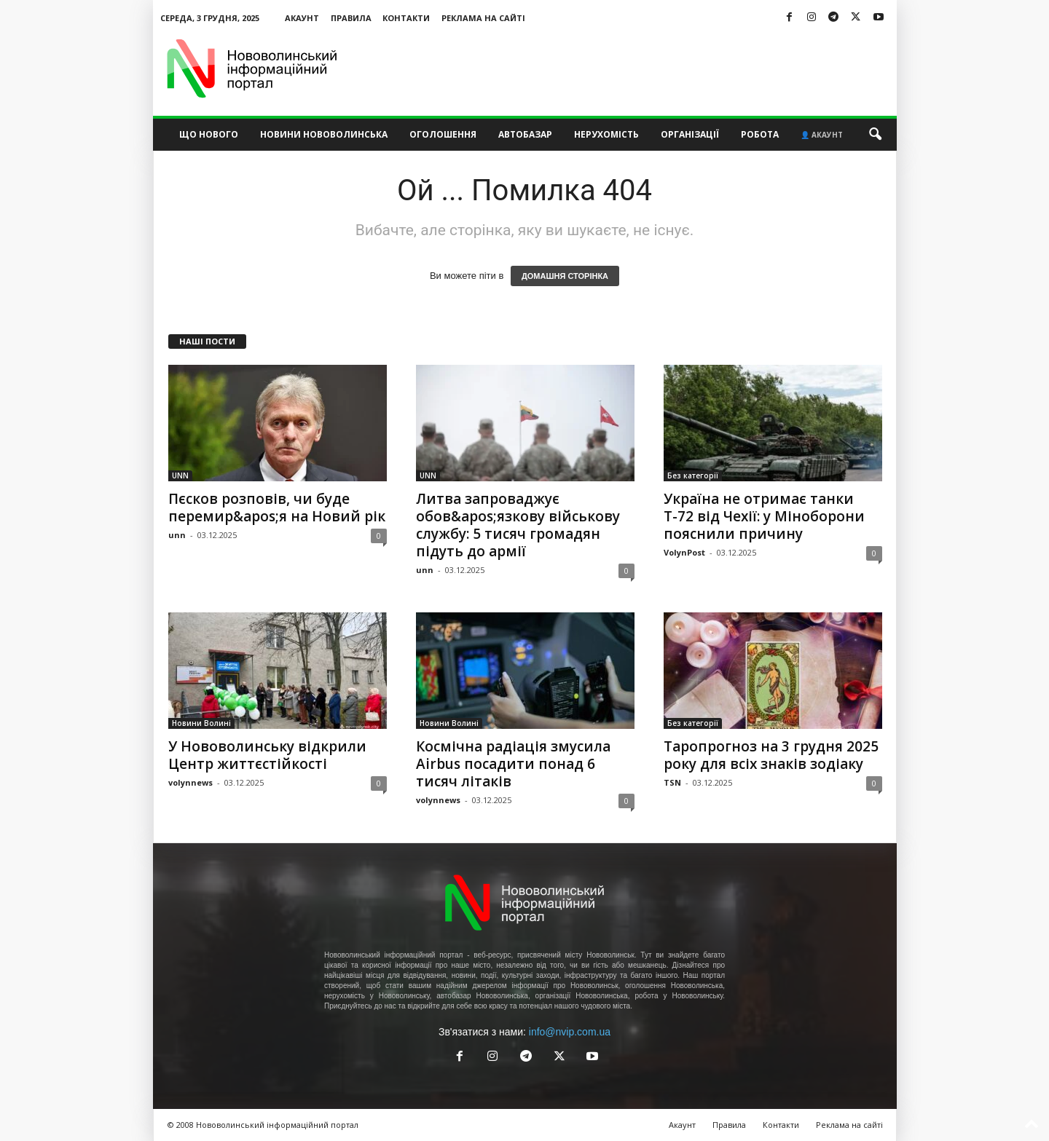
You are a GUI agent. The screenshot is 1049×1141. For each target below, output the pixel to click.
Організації (690, 134)
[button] (875, 135)
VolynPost (684, 552)
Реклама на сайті (483, 17)
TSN (672, 782)
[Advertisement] (631, 68)
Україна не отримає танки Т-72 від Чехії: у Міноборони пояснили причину (764, 516)
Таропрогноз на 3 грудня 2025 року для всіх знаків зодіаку (771, 755)
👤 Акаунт (822, 135)
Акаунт (302, 17)
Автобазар (525, 134)
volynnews (190, 782)
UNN (180, 475)
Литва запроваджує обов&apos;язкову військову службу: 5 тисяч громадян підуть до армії (518, 525)
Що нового (208, 134)
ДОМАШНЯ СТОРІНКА (565, 276)
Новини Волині (201, 723)
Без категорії (692, 475)
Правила (351, 17)
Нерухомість (606, 134)
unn (177, 534)
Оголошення (442, 134)
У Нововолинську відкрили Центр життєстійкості (267, 755)
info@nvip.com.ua (569, 1032)
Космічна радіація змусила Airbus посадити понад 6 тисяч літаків (513, 764)
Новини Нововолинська (324, 134)
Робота (760, 134)
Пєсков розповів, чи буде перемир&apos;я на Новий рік (276, 507)
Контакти (406, 17)
